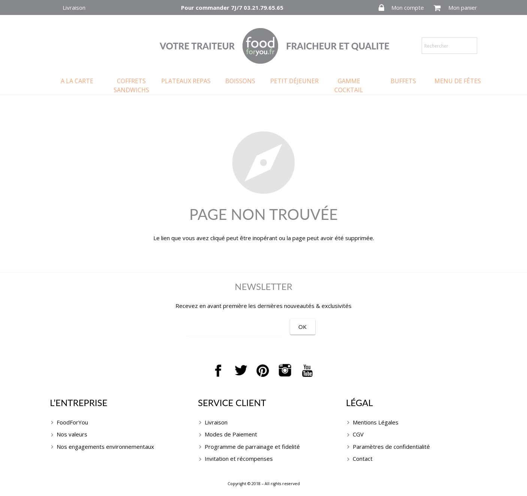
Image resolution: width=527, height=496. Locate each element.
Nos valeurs (72, 434)
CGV (358, 434)
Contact (363, 458)
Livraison (74, 7)
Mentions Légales (375, 422)
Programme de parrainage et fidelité (252, 446)
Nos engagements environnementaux (105, 446)
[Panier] (437, 8)
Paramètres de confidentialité (391, 446)
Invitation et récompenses (239, 458)
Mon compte (407, 7)
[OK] (319, 327)
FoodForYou (72, 422)
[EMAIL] (243, 327)
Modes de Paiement (231, 434)
